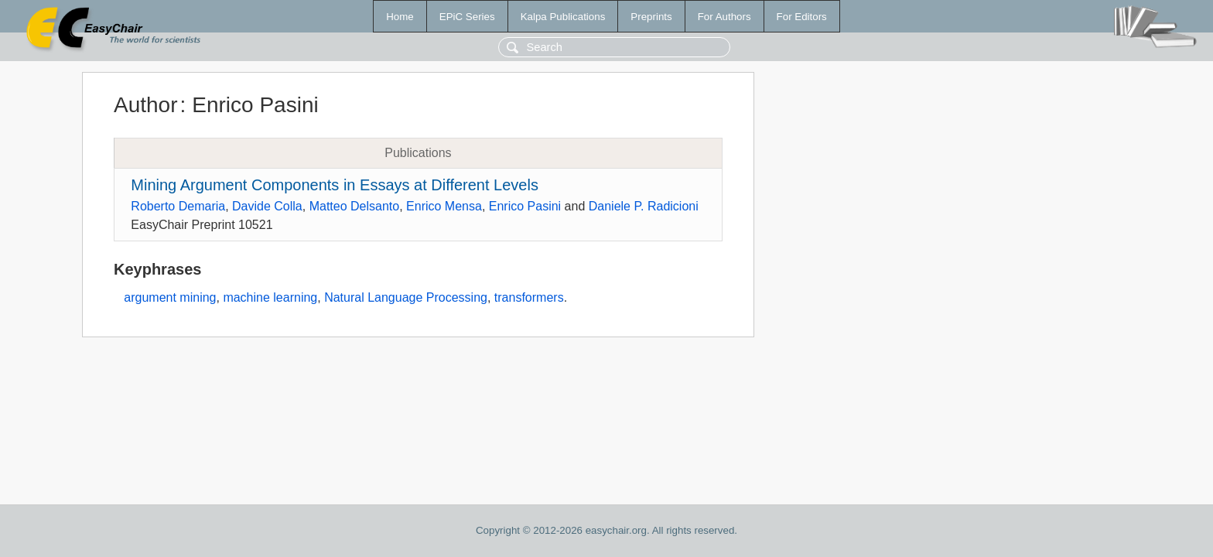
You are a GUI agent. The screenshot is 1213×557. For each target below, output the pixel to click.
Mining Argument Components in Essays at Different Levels (334, 184)
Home (400, 16)
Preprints (650, 16)
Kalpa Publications (563, 16)
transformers (529, 297)
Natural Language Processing (405, 297)
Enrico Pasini (525, 206)
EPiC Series (467, 16)
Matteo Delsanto (354, 206)
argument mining (170, 297)
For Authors (724, 16)
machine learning (270, 297)
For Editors (802, 16)
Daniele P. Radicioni (644, 206)
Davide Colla (267, 206)
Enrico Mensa (444, 206)
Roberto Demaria (178, 206)
